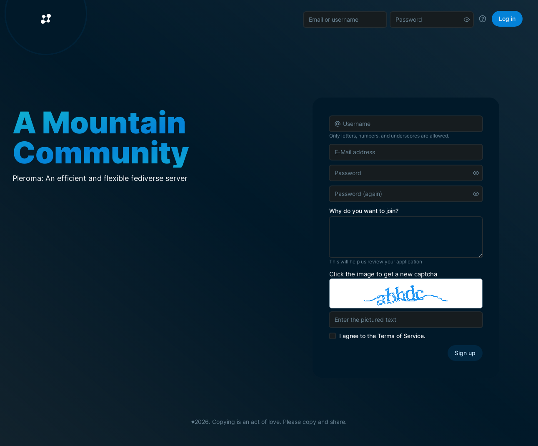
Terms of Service (401, 335)
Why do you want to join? (363, 210)
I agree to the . (382, 335)
